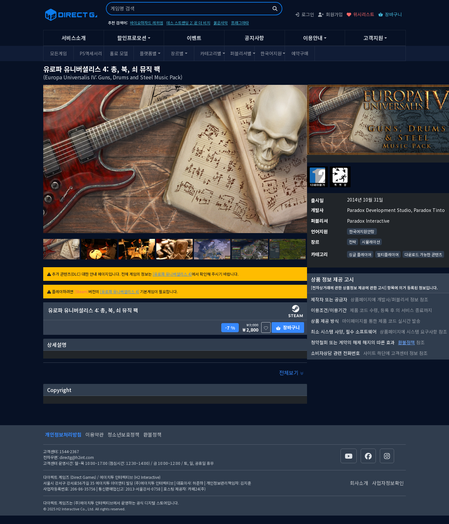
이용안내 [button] (313, 38)
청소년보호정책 (123, 434)
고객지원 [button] (373, 38)
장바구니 (390, 14)
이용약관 (94, 434)
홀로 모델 (119, 53)
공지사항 (254, 38)
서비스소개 (73, 38)
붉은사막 (220, 22)
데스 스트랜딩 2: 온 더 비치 (188, 22)
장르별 (177, 53)
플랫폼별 (148, 53)
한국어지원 (271, 53)
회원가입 (330, 14)
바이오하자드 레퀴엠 (146, 22)
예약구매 (299, 53)
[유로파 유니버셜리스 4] (172, 274)
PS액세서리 (91, 53)
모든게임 (58, 53)
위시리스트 (360, 14)
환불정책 (406, 342)
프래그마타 (240, 22)
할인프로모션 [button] (132, 38)
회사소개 (359, 482)
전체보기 (291, 372)
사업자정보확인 (388, 482)
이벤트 (194, 38)
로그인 (304, 14)
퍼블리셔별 (240, 53)
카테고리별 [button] (210, 53)
